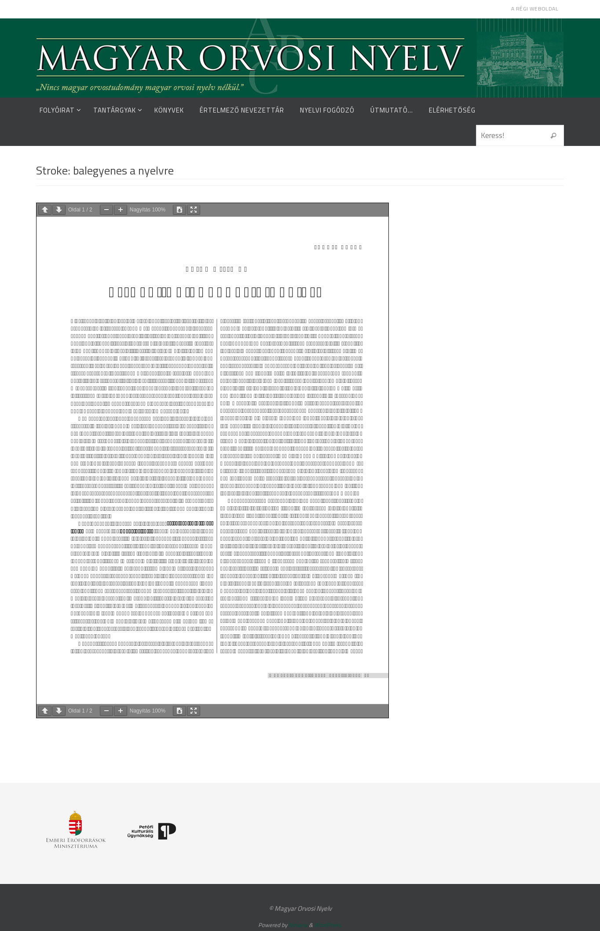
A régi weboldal (534, 8)
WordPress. (328, 924)
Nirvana (298, 924)
